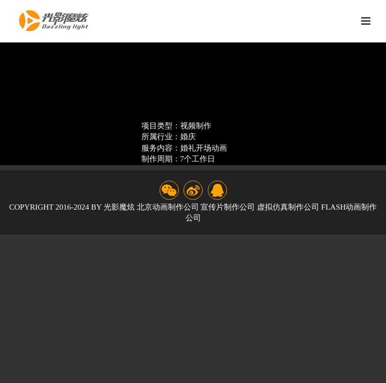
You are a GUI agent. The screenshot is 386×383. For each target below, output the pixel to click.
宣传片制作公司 (228, 207)
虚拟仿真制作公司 (288, 207)
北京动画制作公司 (168, 207)
